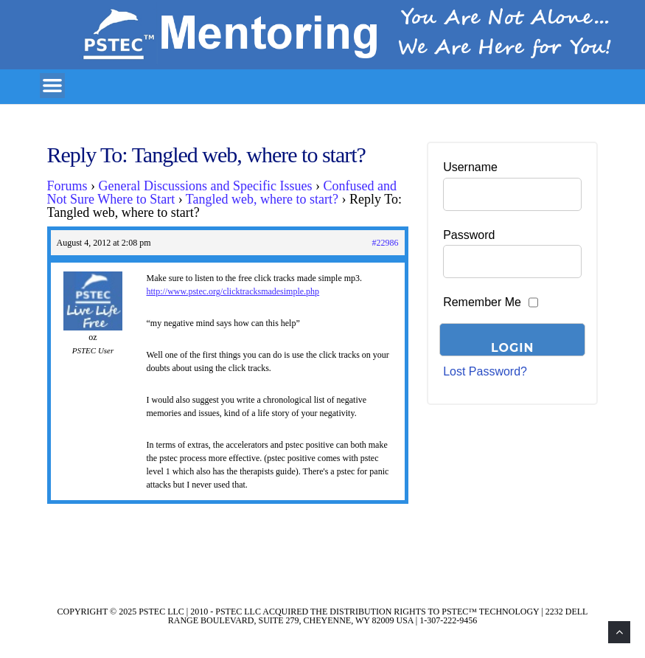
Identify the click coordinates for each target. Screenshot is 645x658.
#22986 (385, 243)
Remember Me (482, 302)
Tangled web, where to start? (262, 199)
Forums (67, 186)
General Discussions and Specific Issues (206, 186)
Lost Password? (485, 371)
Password (469, 235)
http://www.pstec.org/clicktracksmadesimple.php (233, 291)
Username (470, 167)
